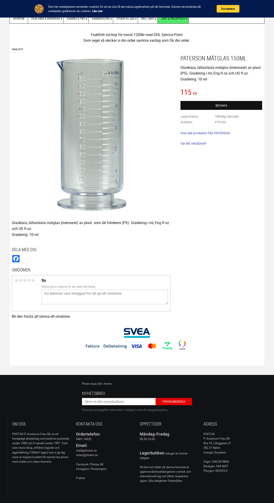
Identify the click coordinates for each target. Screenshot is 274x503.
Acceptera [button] (228, 9)
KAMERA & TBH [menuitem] (76, 18)
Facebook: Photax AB (89, 464)
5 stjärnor (33, 280)
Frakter (80, 478)
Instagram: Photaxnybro (91, 469)
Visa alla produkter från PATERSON (205, 133)
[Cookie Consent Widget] (137, 9)
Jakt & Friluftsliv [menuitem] (173, 18)
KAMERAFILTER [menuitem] (100, 18)
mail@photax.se (86, 450)
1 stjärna (16, 280)
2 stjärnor (20, 280)
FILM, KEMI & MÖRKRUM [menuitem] (45, 18)
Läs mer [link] (97, 11)
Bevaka (221, 105)
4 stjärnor (29, 280)
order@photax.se (87, 455)
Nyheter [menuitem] (18, 18)
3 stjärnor (25, 280)
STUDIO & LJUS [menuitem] (125, 18)
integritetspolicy (157, 410)
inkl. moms (105, 384)
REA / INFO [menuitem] (147, 18)
